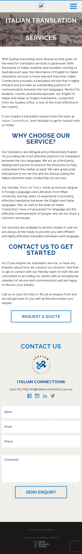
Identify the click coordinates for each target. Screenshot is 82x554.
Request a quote (41, 316)
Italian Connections (15, 120)
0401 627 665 (19, 389)
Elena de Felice (30, 187)
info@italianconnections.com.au (50, 389)
